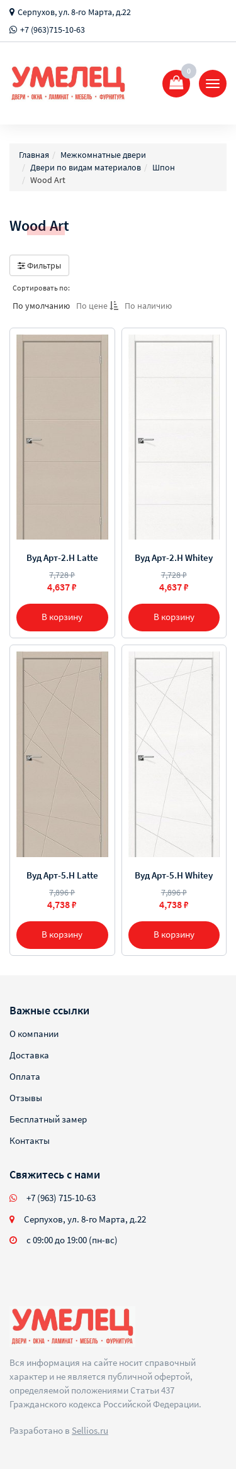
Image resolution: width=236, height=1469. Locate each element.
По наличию (148, 305)
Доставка (29, 1055)
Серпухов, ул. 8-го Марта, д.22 (74, 12)
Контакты (29, 1140)
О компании (34, 1033)
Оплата (24, 1076)
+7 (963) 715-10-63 (61, 1198)
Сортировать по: (41, 287)
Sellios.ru (90, 1430)
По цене (97, 305)
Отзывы (25, 1098)
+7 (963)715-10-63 (52, 29)
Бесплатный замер (48, 1119)
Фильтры (39, 265)
